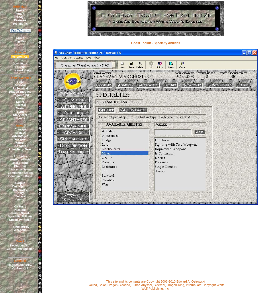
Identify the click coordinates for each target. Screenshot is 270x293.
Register (20, 41)
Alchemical (20, 88)
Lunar (20, 101)
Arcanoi (20, 139)
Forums (20, 66)
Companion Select (20, 172)
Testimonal (20, 23)
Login (20, 37)
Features (20, 20)
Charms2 (20, 166)
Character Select (20, 169)
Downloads (20, 63)
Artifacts (20, 146)
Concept (20, 129)
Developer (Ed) (20, 245)
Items (20, 199)
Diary (20, 193)
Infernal (20, 98)
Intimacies (20, 189)
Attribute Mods (20, 159)
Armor (20, 142)
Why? (20, 13)
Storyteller (20, 115)
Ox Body (20, 206)
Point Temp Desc (20, 149)
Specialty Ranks (20, 219)
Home (20, 10)
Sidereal (20, 105)
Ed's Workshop (20, 70)
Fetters (20, 196)
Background (20, 162)
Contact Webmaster (20, 248)
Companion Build (20, 176)
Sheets (20, 118)
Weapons (20, 230)
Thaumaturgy (20, 226)
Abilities (20, 132)
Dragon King (20, 95)
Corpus (20, 183)
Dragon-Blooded (20, 91)
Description (20, 186)
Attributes (20, 156)
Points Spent (20, 213)
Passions (20, 209)
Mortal (20, 108)
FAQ (20, 17)
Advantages (20, 136)
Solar (20, 81)
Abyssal (20, 85)
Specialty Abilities (20, 216)
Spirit (20, 111)
